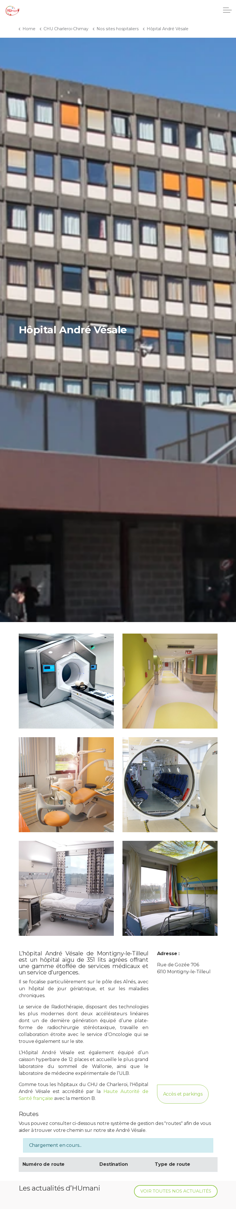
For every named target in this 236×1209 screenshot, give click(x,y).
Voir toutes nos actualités (176, 1191)
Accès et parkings (183, 1094)
